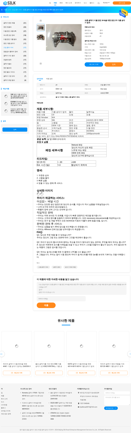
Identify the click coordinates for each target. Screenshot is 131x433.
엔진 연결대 (15, 27)
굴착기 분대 (56, 267)
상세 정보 (40, 79)
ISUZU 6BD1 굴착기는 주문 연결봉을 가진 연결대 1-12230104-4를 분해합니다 (61, 406)
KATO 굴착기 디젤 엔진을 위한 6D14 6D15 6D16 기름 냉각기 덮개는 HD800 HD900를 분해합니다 (81, 366)
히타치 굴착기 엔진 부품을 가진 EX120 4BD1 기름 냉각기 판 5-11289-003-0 (112, 366)
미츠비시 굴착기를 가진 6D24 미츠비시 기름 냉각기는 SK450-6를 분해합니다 (18, 110)
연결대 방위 (15, 60)
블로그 (3, 408)
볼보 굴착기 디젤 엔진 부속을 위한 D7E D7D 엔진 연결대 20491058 (61, 396)
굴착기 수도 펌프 (15, 56)
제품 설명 (49, 79)
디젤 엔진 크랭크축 (15, 31)
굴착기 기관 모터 (15, 76)
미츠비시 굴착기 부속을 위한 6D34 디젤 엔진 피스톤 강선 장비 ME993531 (33, 406)
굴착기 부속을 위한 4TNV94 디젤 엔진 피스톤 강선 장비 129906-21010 (33, 416)
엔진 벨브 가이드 (15, 72)
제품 (2, 396)
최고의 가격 (93, 64)
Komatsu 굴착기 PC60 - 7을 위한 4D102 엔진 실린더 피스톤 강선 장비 (33, 396)
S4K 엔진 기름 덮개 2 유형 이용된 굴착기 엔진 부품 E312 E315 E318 (19, 96)
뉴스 (2, 402)
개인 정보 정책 (6, 414)
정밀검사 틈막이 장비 (15, 52)
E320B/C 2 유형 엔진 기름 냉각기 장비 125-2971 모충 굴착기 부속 (19, 103)
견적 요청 (122, 3)
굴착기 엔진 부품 (15, 23)
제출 (46, 305)
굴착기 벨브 (15, 64)
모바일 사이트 (5, 411)
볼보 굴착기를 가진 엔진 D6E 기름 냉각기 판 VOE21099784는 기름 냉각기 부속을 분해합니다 (48, 366)
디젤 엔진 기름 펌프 (15, 39)
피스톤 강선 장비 (15, 35)
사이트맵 (4, 405)
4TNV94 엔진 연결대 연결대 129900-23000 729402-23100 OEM (60, 416)
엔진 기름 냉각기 (15, 43)
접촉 (14, 129)
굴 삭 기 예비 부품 (70, 267)
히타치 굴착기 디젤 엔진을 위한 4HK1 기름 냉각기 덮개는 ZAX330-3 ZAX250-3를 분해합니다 (16, 366)
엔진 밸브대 (15, 68)
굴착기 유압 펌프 (15, 80)
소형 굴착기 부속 (43, 267)
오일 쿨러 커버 (15, 47)
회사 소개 (4, 399)
